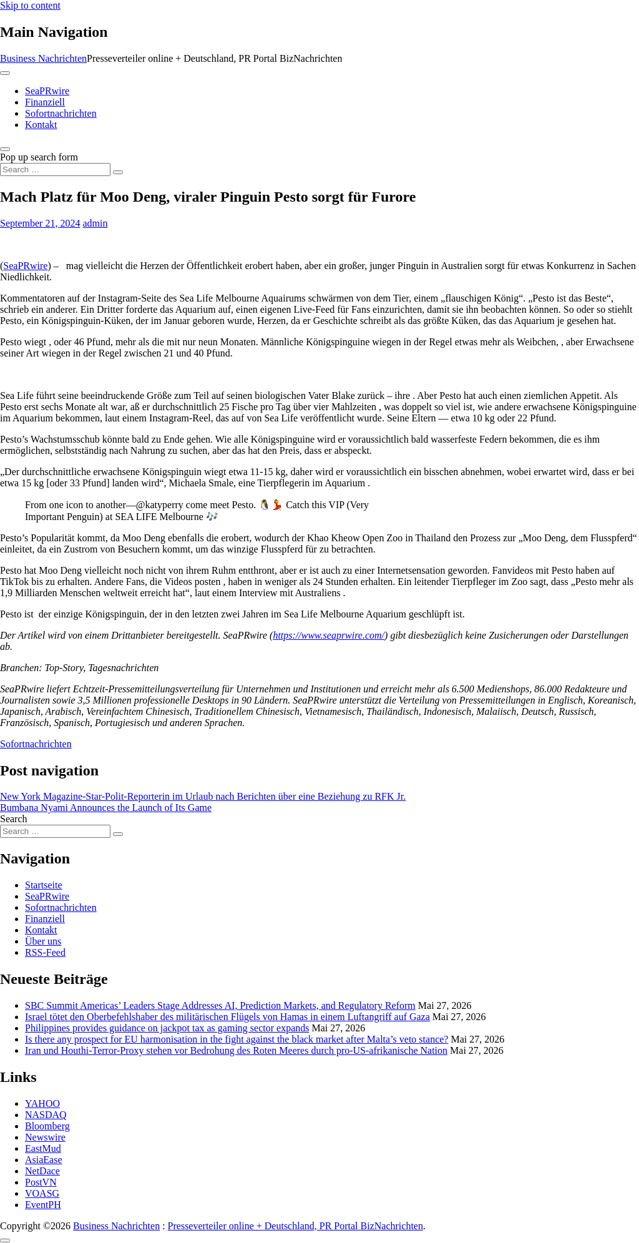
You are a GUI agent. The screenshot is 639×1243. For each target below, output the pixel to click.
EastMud (43, 1148)
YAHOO (42, 1103)
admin (94, 223)
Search (13, 818)
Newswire (45, 1137)
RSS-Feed (45, 952)
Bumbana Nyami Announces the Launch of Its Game (106, 807)
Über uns (43, 941)
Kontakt (41, 124)
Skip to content (30, 5)
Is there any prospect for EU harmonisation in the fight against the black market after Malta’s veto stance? (236, 1039)
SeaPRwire (47, 91)
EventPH (43, 1204)
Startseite (43, 885)
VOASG (42, 1193)
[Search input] (55, 169)
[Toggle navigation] (5, 73)
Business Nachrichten (43, 58)
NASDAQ (46, 1114)
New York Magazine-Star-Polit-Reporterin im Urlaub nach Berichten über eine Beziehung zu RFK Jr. (203, 796)
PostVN (41, 1182)
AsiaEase (43, 1159)
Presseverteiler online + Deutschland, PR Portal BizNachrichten (295, 1226)
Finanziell (45, 102)
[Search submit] (118, 172)
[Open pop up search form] (5, 149)
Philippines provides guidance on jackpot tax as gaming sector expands (167, 1028)
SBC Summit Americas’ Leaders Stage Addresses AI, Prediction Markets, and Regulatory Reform (220, 1005)
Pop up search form (39, 157)
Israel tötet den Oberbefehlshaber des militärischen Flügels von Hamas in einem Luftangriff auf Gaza (227, 1016)
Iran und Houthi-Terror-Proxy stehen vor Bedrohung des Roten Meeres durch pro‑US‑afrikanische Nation (236, 1050)
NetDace (42, 1171)
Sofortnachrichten (61, 113)
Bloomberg (47, 1126)
